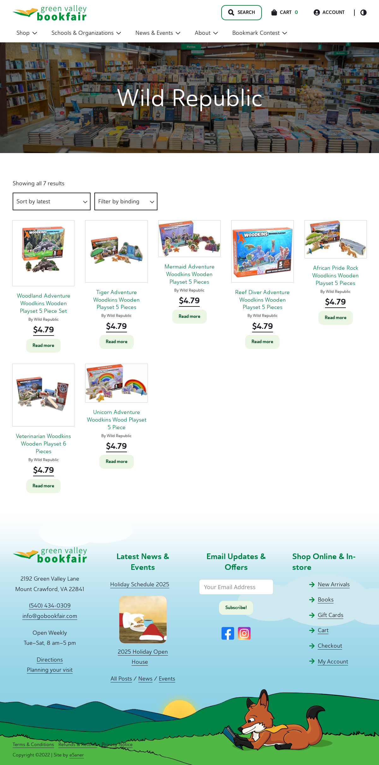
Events (167, 678)
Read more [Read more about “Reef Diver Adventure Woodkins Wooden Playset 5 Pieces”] (262, 342)
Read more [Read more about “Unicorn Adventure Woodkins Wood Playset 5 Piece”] (116, 462)
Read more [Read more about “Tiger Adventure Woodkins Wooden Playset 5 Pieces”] (116, 342)
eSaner (76, 755)
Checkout (330, 645)
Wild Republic (46, 319)
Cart (323, 630)
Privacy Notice (117, 744)
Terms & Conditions (33, 744)
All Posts (121, 678)
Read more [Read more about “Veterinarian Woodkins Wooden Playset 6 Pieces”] (43, 486)
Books (326, 599)
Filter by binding (118, 201)
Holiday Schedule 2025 (139, 584)
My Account (333, 661)
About (206, 32)
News (145, 678)
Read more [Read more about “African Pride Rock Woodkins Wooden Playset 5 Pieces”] (335, 318)
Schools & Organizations (86, 32)
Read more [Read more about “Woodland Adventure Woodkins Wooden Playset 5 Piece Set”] (43, 345)
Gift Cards (330, 615)
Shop (26, 32)
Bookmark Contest (259, 32)
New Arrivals (334, 584)
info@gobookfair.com (49, 616)
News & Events (158, 32)
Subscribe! (236, 608)
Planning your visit (50, 669)
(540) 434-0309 (50, 605)
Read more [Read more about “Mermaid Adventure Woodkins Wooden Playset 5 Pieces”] (189, 316)
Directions (50, 659)
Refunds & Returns (77, 744)
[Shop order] (52, 202)
